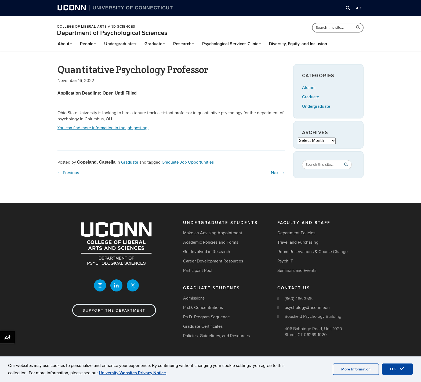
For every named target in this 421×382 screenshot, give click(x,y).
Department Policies (296, 233)
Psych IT (285, 261)
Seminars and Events (296, 270)
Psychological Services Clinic (231, 43)
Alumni (308, 87)
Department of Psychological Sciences (112, 33)
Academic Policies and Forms (210, 242)
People (88, 43)
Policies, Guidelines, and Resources (216, 335)
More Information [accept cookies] (356, 369)
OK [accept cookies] (397, 368)
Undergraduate (120, 43)
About (65, 43)
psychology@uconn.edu (307, 307)
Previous (68, 172)
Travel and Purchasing (297, 242)
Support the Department (114, 310)
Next (278, 172)
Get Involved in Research (206, 251)
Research (183, 43)
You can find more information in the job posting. (102, 128)
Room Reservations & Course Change (312, 251)
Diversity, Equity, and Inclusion (298, 43)
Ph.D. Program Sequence (206, 317)
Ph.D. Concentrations (203, 307)
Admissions (194, 298)
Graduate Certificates (203, 326)
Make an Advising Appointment (212, 233)
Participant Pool (197, 270)
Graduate (154, 43)
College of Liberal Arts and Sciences (96, 26)
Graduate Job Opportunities (188, 162)
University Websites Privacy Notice (132, 373)
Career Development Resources (213, 261)
